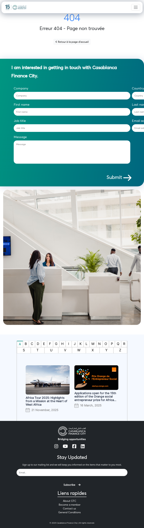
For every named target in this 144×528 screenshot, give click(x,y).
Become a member (69, 504)
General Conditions (69, 512)
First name (21, 104)
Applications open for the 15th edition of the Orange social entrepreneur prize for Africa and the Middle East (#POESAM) (95, 400)
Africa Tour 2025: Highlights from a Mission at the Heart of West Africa (46, 401)
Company (21, 88)
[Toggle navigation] (135, 7)
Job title (20, 121)
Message (20, 137)
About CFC (69, 500)
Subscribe (72, 485)
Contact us (69, 508)
